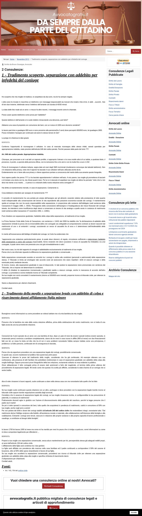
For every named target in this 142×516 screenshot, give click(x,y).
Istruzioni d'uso (14, 50)
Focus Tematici (114, 112)
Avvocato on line (29, 50)
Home (3, 50)
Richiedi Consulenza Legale (70, 50)
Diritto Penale (114, 91)
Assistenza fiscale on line (47, 50)
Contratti (112, 98)
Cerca (136, 51)
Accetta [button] (134, 512)
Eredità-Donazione (116, 88)
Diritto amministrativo (117, 108)
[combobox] (118, 51)
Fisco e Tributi (114, 105)
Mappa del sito (114, 276)
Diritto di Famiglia (115, 84)
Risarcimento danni (116, 101)
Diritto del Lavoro (115, 81)
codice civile (22, 471)
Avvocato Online (115, 133)
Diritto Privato (114, 95)
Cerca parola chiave (116, 115)
